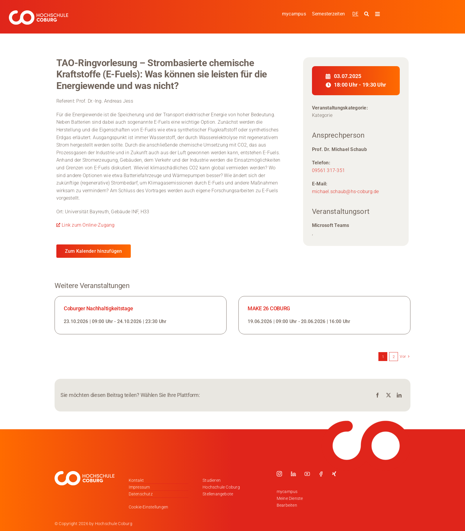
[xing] (334, 473)
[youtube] (307, 473)
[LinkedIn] (399, 395)
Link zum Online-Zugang (88, 225)
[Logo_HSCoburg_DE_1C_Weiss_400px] (38, 12)
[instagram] (279, 473)
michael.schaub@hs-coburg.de (345, 191)
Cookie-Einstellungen (148, 507)
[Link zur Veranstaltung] (141, 315)
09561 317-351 (328, 170)
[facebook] (321, 473)
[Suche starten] (367, 14)
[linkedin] (293, 473)
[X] (388, 395)
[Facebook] (377, 395)
